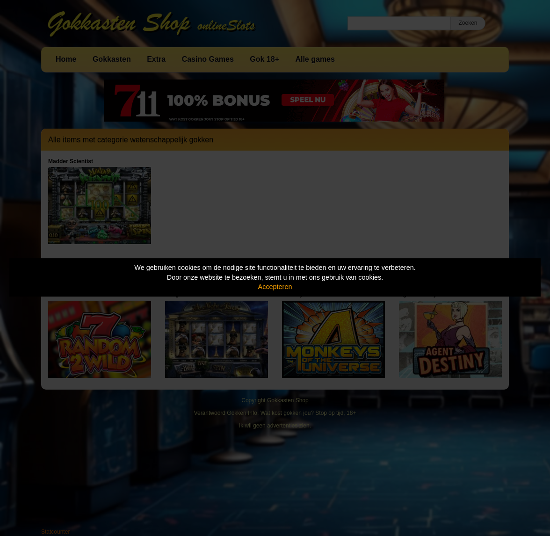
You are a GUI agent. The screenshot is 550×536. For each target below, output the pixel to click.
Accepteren (275, 286)
